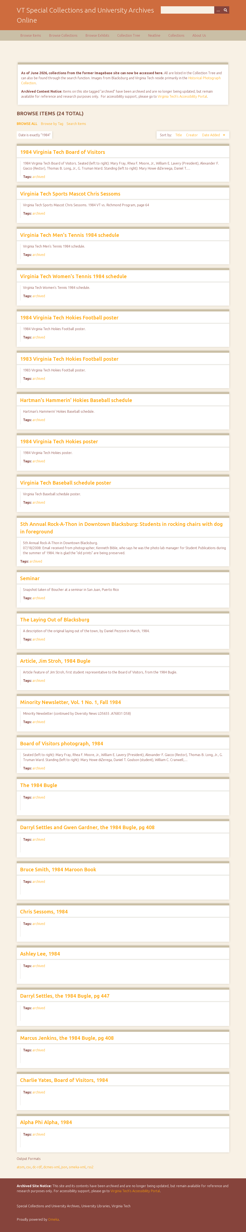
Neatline (154, 35)
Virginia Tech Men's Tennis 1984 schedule (69, 235)
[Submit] (225, 10)
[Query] (195, 10)
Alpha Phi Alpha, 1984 (46, 1122)
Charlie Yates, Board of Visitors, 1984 (64, 1080)
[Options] (218, 10)
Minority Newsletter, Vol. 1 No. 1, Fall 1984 (70, 702)
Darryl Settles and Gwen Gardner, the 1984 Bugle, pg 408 (87, 827)
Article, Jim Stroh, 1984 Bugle (55, 661)
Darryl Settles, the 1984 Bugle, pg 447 (65, 996)
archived (38, 177)
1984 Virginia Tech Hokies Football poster (69, 317)
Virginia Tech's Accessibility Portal (182, 96)
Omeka (53, 1219)
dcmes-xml (51, 1167)
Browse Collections (63, 35)
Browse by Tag (52, 124)
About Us (199, 35)
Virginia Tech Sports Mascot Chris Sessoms (70, 194)
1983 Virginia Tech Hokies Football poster (69, 359)
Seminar (30, 578)
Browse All (27, 124)
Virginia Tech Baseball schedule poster (65, 483)
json (64, 1167)
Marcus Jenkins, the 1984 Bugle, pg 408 (67, 1038)
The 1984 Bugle (38, 785)
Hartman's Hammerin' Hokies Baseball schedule (76, 400)
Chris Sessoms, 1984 (44, 911)
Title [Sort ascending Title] (179, 135)
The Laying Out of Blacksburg (54, 619)
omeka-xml (77, 1167)
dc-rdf (37, 1167)
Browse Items (30, 35)
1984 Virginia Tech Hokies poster (59, 441)
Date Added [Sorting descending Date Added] (211, 135)
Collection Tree (128, 35)
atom (20, 1167)
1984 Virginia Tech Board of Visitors (62, 152)
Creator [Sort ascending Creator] (192, 135)
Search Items (76, 124)
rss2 (90, 1167)
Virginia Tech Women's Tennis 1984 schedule (73, 276)
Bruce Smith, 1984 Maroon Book (58, 869)
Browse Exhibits (97, 35)
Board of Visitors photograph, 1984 (61, 743)
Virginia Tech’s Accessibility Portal (135, 1191)
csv (28, 1167)
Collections (176, 35)
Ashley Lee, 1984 (40, 954)
